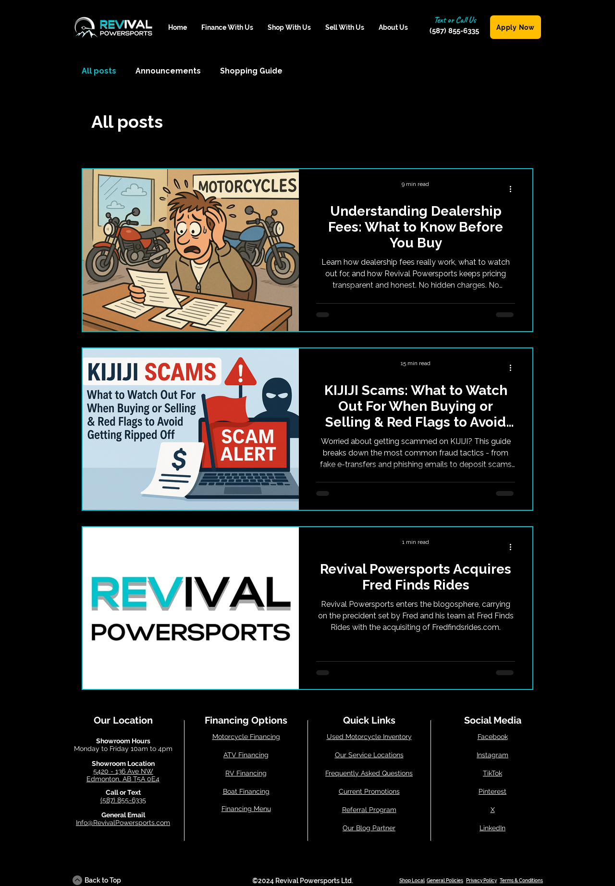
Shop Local (412, 880)
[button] (227, 28)
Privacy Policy (481, 880)
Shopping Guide (251, 70)
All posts (99, 70)
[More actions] (513, 189)
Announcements (168, 70)
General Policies (445, 880)
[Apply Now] (515, 27)
